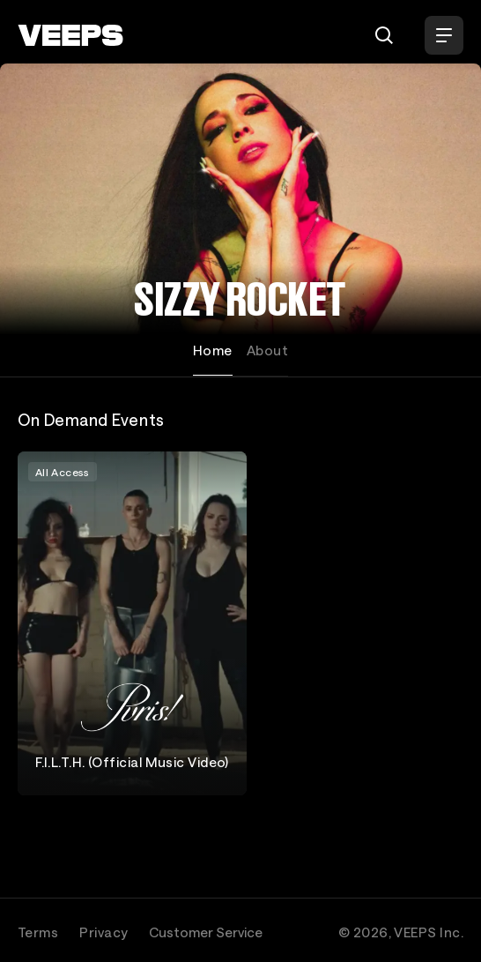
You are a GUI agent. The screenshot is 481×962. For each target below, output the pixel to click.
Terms (38, 932)
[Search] (384, 35)
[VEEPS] (70, 35)
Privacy (103, 932)
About (267, 350)
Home (213, 350)
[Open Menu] (444, 35)
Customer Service (206, 932)
